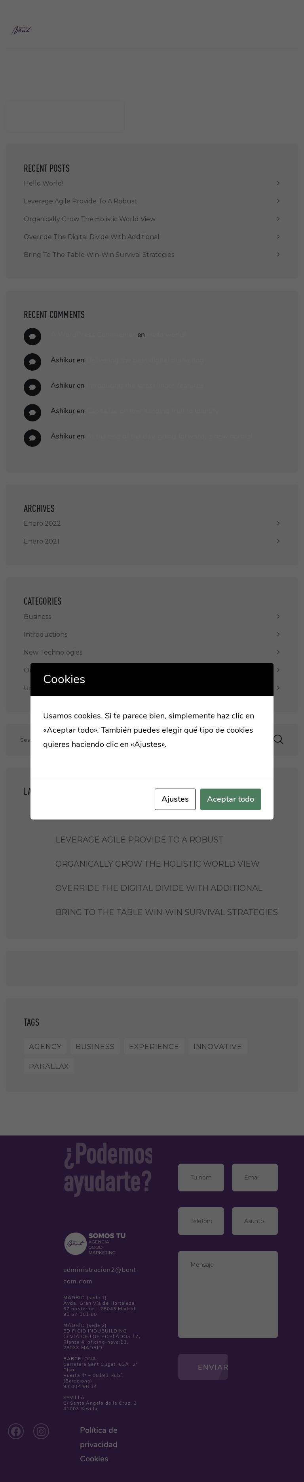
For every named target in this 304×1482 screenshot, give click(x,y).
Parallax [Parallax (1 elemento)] (49, 1066)
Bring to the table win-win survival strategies (99, 254)
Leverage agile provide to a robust (80, 201)
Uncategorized (47, 688)
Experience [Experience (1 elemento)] (154, 1046)
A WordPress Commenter (93, 334)
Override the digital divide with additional (92, 237)
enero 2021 (41, 541)
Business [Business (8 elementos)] (95, 1046)
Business (37, 616)
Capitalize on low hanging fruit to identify (152, 410)
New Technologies (53, 652)
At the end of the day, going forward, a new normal (169, 436)
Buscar (17, 90)
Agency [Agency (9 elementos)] (45, 1046)
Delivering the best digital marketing (145, 360)
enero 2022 (42, 523)
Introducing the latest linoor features (145, 385)
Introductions (45, 634)
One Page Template (56, 670)
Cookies (94, 1458)
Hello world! (43, 183)
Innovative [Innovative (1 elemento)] (218, 1046)
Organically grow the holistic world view (90, 219)
